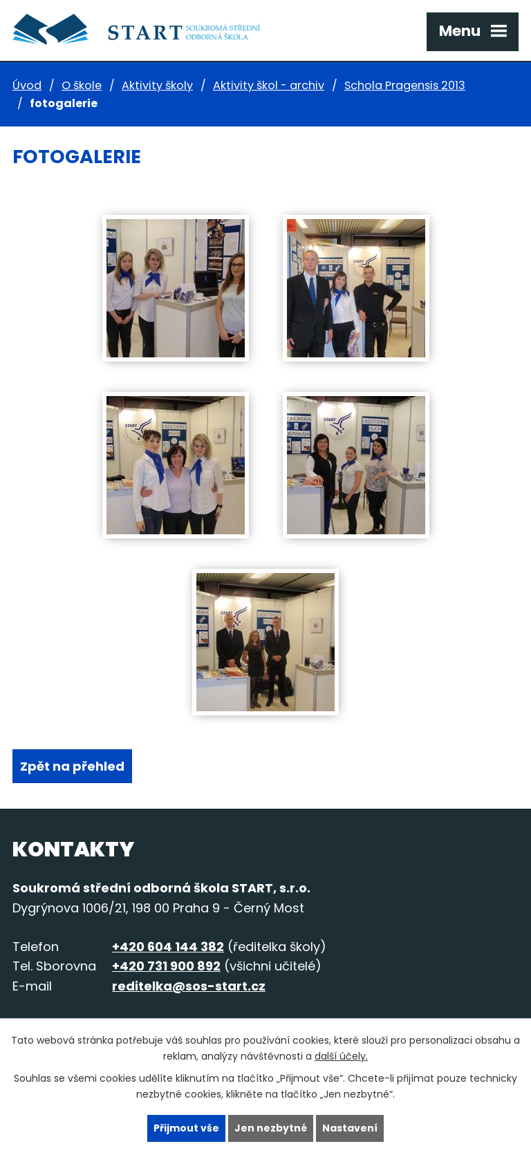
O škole (82, 85)
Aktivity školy (157, 85)
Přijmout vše (186, 1128)
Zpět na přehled (72, 766)
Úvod (26, 85)
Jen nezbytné (270, 1128)
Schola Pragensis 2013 (404, 85)
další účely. (341, 1056)
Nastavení (350, 1128)
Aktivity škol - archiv (268, 85)
